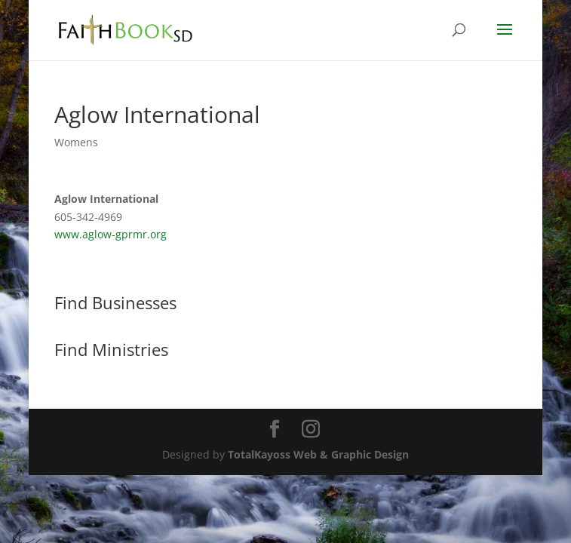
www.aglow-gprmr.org (110, 234)
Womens (76, 142)
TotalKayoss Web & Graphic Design (318, 454)
